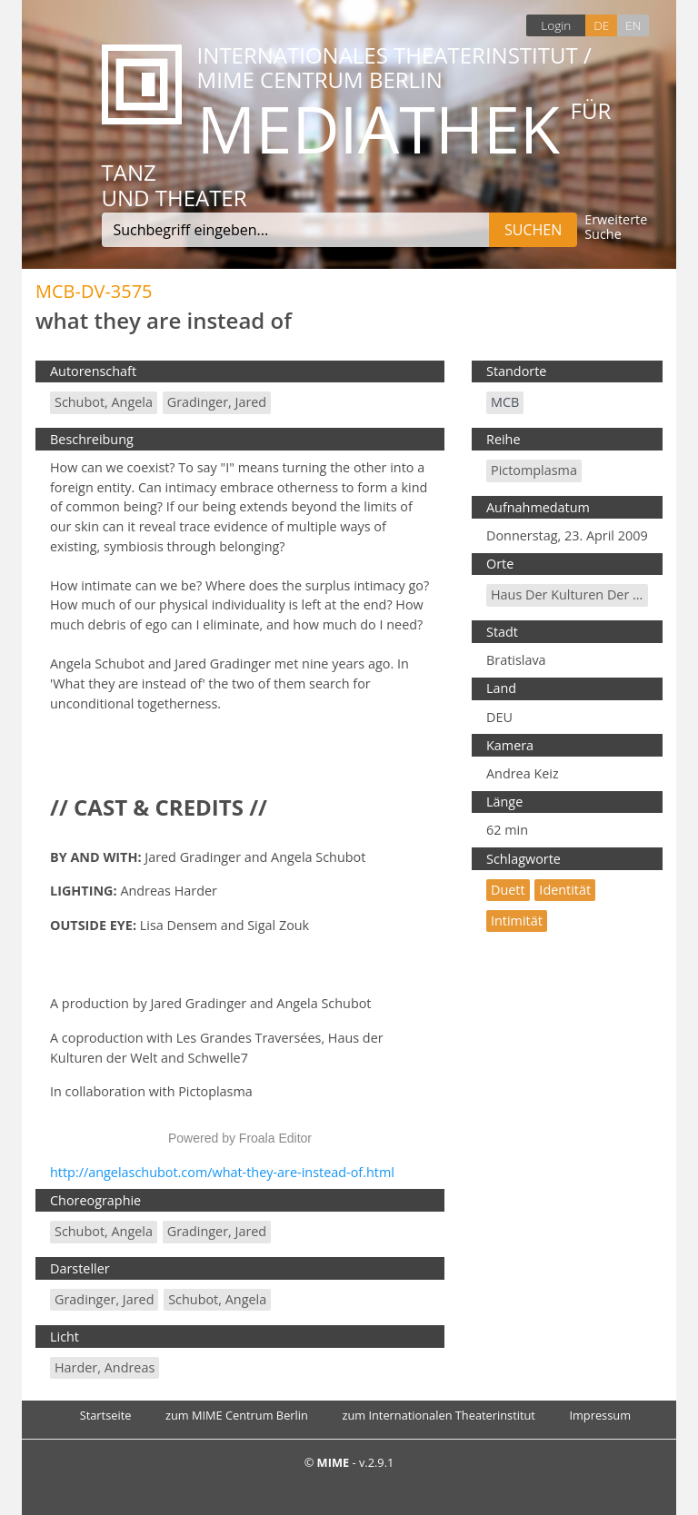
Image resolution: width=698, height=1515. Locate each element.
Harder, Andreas (105, 1367)
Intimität (517, 920)
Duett (508, 889)
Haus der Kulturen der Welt (575, 594)
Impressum (600, 1415)
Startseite (106, 1415)
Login (556, 25)
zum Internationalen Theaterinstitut (438, 1415)
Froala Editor (275, 1138)
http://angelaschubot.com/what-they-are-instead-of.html (222, 1172)
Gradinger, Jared (216, 402)
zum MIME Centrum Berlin (236, 1415)
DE (601, 25)
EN (633, 25)
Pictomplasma (534, 470)
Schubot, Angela (104, 402)
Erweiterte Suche (615, 228)
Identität (565, 889)
